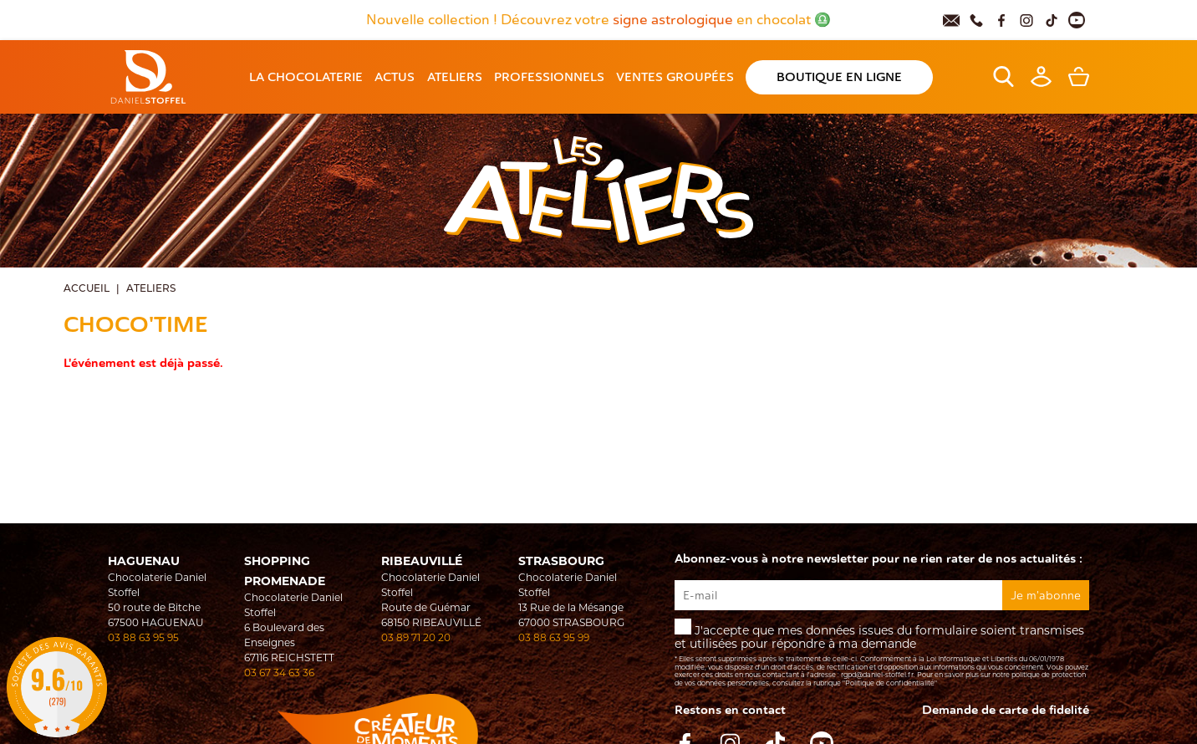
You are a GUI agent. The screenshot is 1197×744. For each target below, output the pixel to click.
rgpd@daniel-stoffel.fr (877, 674)
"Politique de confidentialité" (890, 683)
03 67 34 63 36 (279, 672)
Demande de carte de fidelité (1005, 710)
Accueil (87, 288)
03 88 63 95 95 (143, 637)
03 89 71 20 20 (416, 637)
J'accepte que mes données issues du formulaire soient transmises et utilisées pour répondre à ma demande (882, 653)
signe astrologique (674, 20)
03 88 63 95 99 (553, 637)
